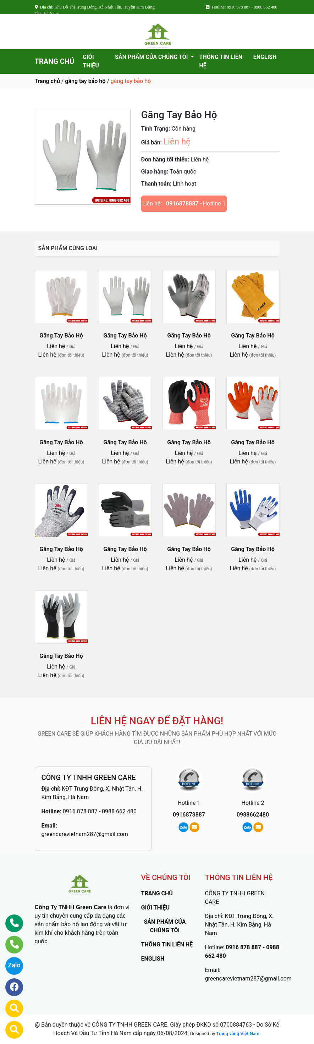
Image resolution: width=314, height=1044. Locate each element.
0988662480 (253, 814)
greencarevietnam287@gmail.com (85, 834)
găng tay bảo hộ (85, 81)
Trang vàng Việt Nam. (238, 1033)
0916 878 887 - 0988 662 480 (100, 811)
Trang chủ (47, 81)
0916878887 (182, 203)
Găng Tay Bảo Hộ (61, 335)
